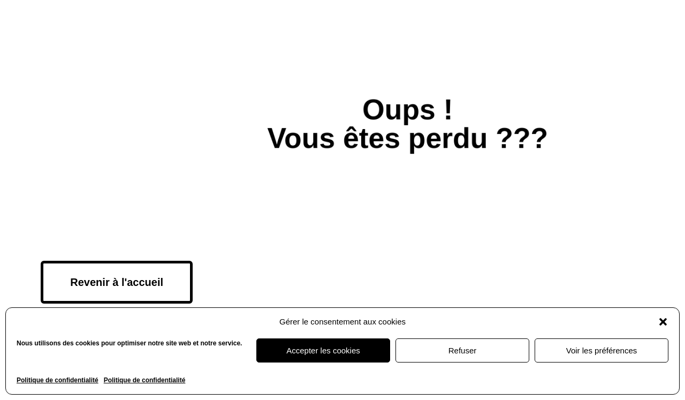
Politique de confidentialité (57, 380)
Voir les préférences (601, 350)
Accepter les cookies (323, 350)
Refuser (462, 350)
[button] (663, 321)
